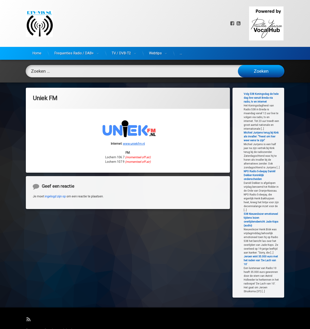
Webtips (155, 25)
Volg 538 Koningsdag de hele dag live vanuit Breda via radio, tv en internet (278, 97)
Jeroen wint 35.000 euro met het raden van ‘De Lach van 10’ (278, 260)
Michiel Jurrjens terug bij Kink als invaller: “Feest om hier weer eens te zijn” (278, 136)
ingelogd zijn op (55, 225)
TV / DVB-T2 (121, 25)
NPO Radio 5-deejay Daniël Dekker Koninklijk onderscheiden (277, 175)
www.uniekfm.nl (134, 114)
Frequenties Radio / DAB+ (74, 25)
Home (36, 25)
